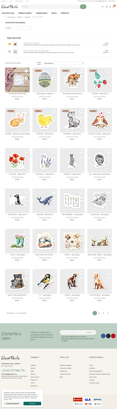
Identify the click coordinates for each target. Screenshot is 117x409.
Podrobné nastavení (12, 403)
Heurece (6, 378)
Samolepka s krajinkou (45, 93)
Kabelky (33, 365)
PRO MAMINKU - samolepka (72, 214)
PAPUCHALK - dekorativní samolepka (17, 214)
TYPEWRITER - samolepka (31, 43)
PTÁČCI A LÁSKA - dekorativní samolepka (36, 51)
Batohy (33, 368)
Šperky (33, 374)
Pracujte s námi (94, 383)
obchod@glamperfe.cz (101, 1)
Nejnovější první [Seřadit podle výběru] (64, 63)
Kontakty (4, 1)
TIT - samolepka (45, 295)
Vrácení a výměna (65, 368)
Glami (20, 378)
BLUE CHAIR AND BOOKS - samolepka (17, 295)
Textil (32, 383)
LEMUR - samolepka (72, 295)
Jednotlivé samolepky (17, 96)
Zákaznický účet (65, 374)
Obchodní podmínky (95, 371)
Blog (61, 377)
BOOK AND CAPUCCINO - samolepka (45, 255)
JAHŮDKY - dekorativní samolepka (99, 93)
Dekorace (34, 386)
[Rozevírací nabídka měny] (102, 6)
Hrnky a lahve (35, 377)
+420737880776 (112, 1)
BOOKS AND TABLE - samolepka (99, 255)
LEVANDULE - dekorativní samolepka (45, 174)
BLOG (28, 1)
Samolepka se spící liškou (72, 93)
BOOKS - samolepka (72, 255)
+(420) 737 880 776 (13, 370)
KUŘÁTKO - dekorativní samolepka (44, 134)
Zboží (11, 378)
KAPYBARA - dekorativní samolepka (72, 134)
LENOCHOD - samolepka (99, 214)
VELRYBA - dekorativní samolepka (45, 214)
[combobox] (50, 6)
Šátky (32, 371)
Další (108, 313)
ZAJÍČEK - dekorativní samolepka (17, 134)
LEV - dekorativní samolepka (99, 174)
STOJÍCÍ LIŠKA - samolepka (100, 295)
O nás (10, 1)
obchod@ (4, 374)
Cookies (92, 380)
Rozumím (32, 403)
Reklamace (63, 371)
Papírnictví (34, 380)
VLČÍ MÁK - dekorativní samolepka (17, 174)
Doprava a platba (19, 1)
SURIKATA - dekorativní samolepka (72, 174)
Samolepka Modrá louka (17, 93)
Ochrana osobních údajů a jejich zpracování (99, 375)
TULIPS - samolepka (17, 255)
